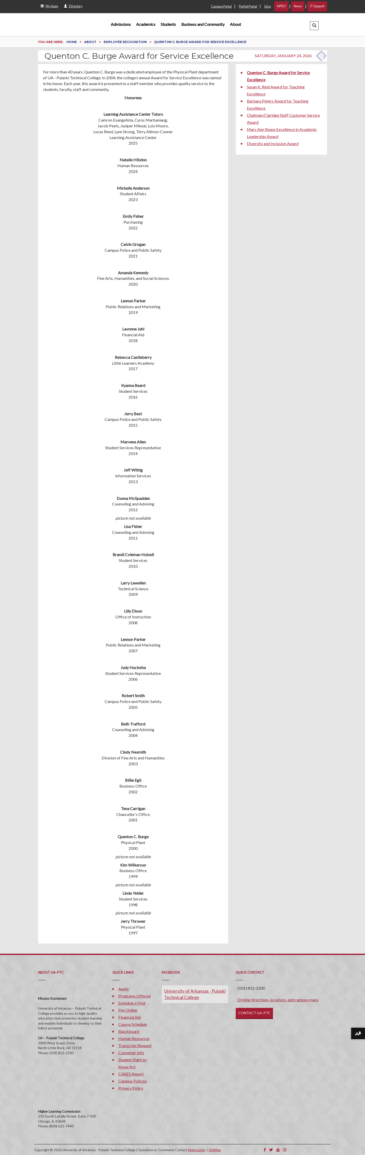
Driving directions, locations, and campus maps (278, 999)
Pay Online (127, 1010)
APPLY (281, 6)
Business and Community (203, 24)
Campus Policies (132, 1081)
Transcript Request (135, 1045)
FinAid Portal (248, 6)
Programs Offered (134, 995)
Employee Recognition (126, 42)
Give (267, 6)
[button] (314, 25)
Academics (145, 24)
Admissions (121, 24)
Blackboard (128, 1031)
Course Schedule (132, 1024)
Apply (123, 988)
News (298, 6)
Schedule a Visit (131, 1003)
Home (72, 42)
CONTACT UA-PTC (254, 1013)
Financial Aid (129, 1017)
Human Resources (134, 1038)
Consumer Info (131, 1052)
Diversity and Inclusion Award (273, 143)
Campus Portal (221, 6)
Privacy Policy (130, 1088)
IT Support (317, 6)
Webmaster (196, 1150)
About (235, 24)
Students (168, 24)
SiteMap (215, 1150)
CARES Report (131, 1073)
